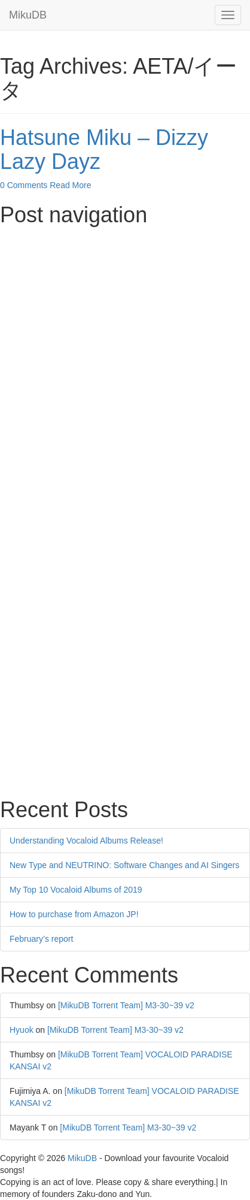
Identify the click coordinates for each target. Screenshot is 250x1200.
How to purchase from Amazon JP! (74, 914)
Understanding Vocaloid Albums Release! (86, 840)
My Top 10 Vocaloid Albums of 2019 (76, 889)
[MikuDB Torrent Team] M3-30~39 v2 (126, 1005)
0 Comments (23, 185)
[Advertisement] (125, 358)
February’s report (41, 939)
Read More (70, 185)
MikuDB (28, 15)
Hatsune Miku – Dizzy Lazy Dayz (104, 149)
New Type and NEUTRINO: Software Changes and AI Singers (124, 865)
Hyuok (21, 1030)
